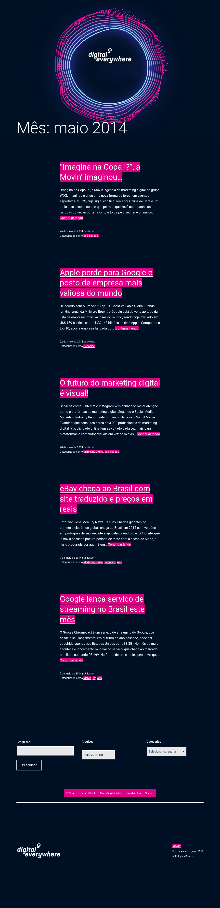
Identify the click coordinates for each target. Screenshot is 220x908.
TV (93, 678)
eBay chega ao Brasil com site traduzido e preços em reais (106, 499)
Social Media (91, 235)
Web (119, 562)
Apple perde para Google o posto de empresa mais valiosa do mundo (106, 283)
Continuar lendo (71, 218)
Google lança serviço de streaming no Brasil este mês (102, 609)
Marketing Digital (93, 451)
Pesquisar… (24, 742)
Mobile (87, 678)
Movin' (176, 846)
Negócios (89, 346)
